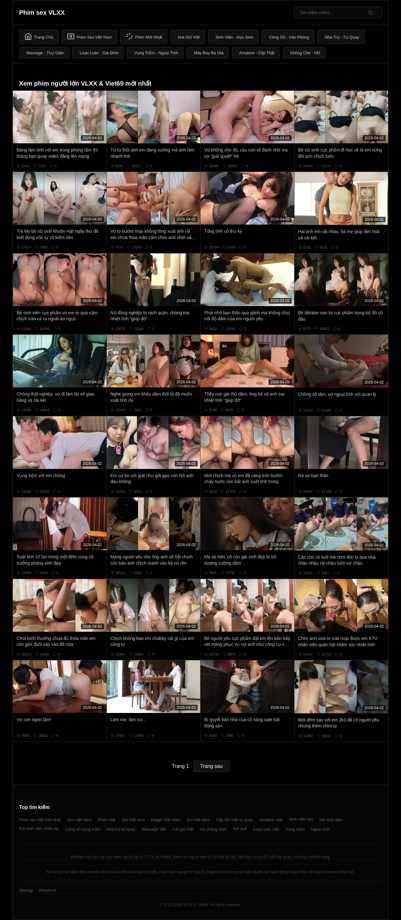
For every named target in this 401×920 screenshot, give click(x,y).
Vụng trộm (295, 829)
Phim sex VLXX (42, 12)
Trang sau (211, 766)
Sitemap (26, 890)
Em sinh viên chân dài (39, 828)
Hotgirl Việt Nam (165, 819)
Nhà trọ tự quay (121, 829)
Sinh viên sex (301, 819)
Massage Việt (154, 829)
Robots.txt (47, 890)
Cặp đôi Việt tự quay (234, 819)
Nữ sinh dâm (331, 819)
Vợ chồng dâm (213, 829)
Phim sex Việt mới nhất (40, 819)
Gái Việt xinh (133, 819)
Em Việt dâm (198, 819)
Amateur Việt (271, 819)
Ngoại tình (320, 829)
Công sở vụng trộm (82, 829)
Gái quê (240, 828)
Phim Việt (106, 819)
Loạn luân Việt (266, 829)
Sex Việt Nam (79, 819)
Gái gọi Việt (183, 829)
